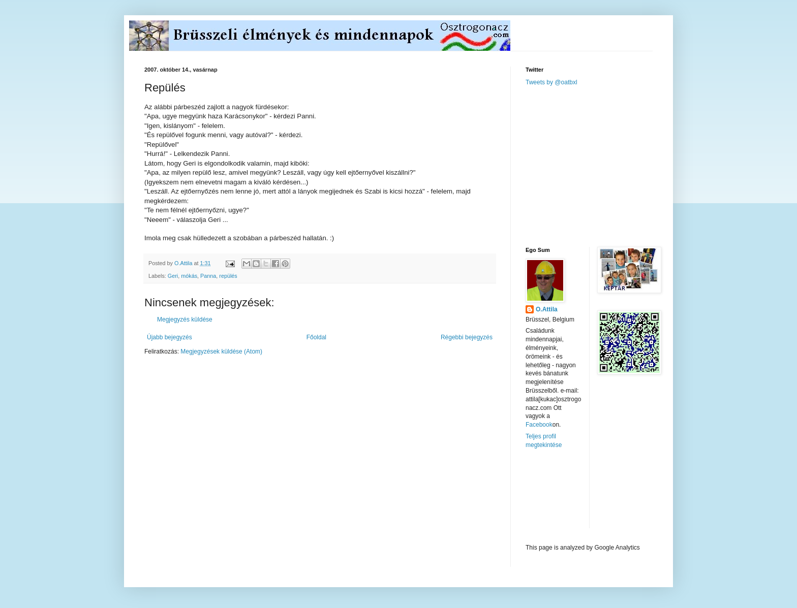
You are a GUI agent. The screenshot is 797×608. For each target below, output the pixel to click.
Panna (208, 276)
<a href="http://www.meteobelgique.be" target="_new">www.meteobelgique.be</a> (569, 496)
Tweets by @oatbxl (551, 82)
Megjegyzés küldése (184, 319)
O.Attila (547, 309)
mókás (189, 276)
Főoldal (316, 337)
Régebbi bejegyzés (467, 337)
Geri (173, 276)
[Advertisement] (602, 165)
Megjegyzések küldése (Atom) (221, 351)
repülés (228, 276)
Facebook (539, 424)
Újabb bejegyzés (169, 337)
